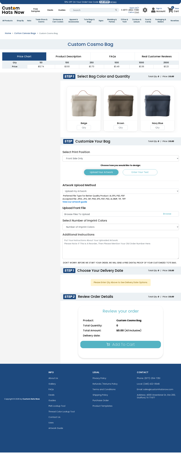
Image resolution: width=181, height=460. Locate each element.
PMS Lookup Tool (57, 413)
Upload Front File (74, 215)
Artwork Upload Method (79, 193)
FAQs (51, 396)
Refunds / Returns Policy (105, 391)
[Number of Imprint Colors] (121, 234)
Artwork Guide (56, 435)
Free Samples (35, 10)
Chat (136, 12)
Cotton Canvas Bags (25, 40)
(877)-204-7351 (152, 385)
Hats (29, 21)
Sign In (159, 8)
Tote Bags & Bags (89, 20)
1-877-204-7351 (130, 9)
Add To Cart (120, 352)
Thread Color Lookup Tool (62, 419)
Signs (101, 21)
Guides (61, 10)
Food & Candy (148, 20)
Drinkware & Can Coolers (57, 20)
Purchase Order (101, 407)
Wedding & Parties (112, 20)
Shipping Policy (100, 402)
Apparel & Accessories (73, 20)
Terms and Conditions (104, 396)
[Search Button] (116, 10)
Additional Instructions (78, 242)
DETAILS (113, 2)
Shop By (20, 21)
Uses (51, 430)
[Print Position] (121, 166)
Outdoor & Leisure (136, 20)
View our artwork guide (75, 209)
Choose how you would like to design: (121, 172)
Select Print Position (76, 159)
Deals (50, 10)
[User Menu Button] (145, 10)
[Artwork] (121, 198)
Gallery (52, 391)
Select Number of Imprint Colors (85, 228)
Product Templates (102, 413)
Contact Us (54, 424)
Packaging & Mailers (160, 20)
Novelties (175, 21)
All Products (7, 21)
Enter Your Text (140, 179)
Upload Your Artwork (101, 179)
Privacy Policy (99, 385)
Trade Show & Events (41, 20)
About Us (53, 385)
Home (8, 40)
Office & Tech (124, 20)
